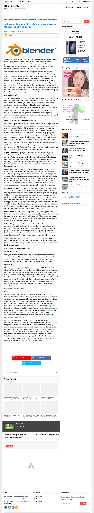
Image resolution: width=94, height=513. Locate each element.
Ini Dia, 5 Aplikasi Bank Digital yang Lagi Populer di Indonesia (49, 411)
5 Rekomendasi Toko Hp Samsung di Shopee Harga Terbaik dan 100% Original (79, 179)
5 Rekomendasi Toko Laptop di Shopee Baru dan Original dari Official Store (77, 165)
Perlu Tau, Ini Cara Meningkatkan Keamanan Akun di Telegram (31, 394)
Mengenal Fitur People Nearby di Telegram (12, 411)
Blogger (81, 201)
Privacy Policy (38, 496)
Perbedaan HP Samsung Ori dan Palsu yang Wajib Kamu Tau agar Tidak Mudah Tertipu (12, 394)
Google (10, 358)
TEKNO (11, 19)
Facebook (29, 358)
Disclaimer (37, 493)
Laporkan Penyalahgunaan (71, 203)
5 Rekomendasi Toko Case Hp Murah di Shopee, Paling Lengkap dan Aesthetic (78, 187)
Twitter (46, 358)
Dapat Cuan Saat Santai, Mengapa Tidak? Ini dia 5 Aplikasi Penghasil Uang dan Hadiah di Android (15, 430)
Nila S (18, 418)
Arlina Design (60, 510)
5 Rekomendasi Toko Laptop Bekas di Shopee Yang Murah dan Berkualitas (79, 143)
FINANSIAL (64, 197)
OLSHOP (71, 197)
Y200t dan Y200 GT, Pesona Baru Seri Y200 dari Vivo (48, 393)
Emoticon (9, 441)
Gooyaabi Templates (78, 510)
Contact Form (38, 491)
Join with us (86, 1)
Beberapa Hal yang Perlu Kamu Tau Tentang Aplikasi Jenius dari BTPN (31, 411)
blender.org (49, 310)
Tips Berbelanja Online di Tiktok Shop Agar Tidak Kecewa (46, 429)
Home (6, 19)
